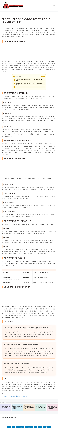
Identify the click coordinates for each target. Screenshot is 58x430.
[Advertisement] (29, 52)
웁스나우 (13, 426)
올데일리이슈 (18, 426)
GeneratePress (34, 422)
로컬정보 (31, 426)
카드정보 (35, 426)
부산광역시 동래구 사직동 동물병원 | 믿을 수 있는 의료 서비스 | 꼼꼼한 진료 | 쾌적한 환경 (20, 394)
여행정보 (27, 426)
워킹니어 (9, 426)
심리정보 (49, 426)
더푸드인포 (40, 426)
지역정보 (44, 426)
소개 (54, 5)
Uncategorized (6, 393)
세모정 (23, 426)
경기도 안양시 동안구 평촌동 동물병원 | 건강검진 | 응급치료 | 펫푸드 (16, 396)
